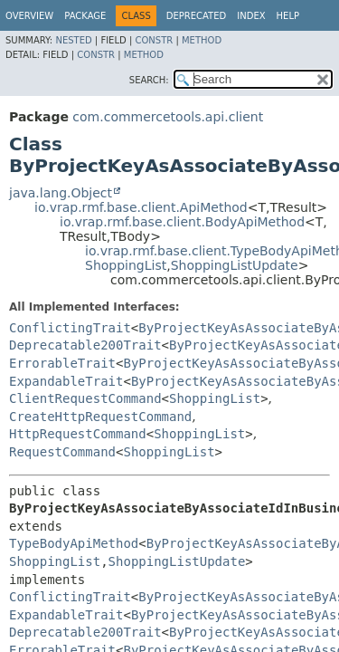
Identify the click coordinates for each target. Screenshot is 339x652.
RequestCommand (62, 452)
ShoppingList (125, 265)
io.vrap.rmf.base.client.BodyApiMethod (182, 222)
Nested (73, 40)
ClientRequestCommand (85, 398)
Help (288, 16)
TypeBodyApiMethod (73, 543)
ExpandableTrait (66, 381)
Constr (154, 40)
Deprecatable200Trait (85, 345)
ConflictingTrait (70, 328)
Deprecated (196, 16)
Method (201, 40)
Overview (29, 16)
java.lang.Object (60, 193)
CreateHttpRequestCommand (100, 416)
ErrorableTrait (62, 363)
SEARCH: (149, 80)
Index (251, 16)
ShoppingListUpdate (234, 265)
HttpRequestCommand (77, 434)
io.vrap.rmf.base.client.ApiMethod (141, 207)
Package (85, 16)
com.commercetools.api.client (167, 117)
